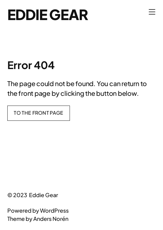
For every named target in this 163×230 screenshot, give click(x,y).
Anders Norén (50, 218)
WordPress (54, 210)
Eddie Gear (47, 14)
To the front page (38, 113)
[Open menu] (152, 12)
